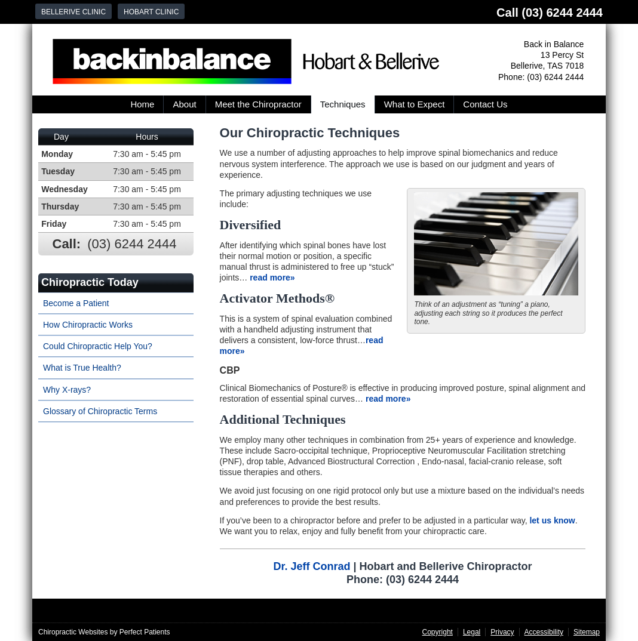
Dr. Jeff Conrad (311, 566)
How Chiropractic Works (88, 324)
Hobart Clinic (151, 12)
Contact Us (485, 104)
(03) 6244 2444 (562, 12)
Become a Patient (76, 303)
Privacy (502, 632)
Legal (471, 632)
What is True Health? (82, 367)
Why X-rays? (67, 390)
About (184, 104)
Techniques (343, 104)
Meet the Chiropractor (258, 104)
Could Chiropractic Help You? (97, 346)
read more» (272, 277)
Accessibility (543, 632)
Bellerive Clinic (73, 12)
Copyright (437, 632)
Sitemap (586, 632)
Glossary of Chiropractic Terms (100, 411)
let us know (552, 520)
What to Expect (414, 104)
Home (142, 104)
